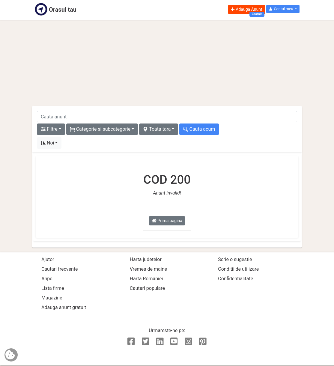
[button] (283, 9)
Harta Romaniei (146, 278)
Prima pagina (167, 220)
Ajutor (47, 259)
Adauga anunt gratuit (63, 307)
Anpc (46, 278)
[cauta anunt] (167, 116)
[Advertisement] (167, 63)
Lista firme (52, 288)
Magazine (51, 298)
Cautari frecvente (59, 269)
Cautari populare (147, 288)
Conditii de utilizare (238, 269)
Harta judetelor (146, 259)
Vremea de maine (148, 269)
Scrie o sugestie (235, 259)
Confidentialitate (235, 278)
